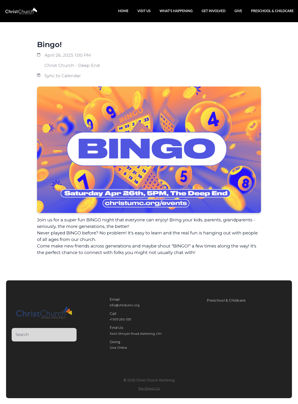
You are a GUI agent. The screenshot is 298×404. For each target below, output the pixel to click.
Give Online (118, 347)
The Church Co (149, 388)
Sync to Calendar (62, 75)
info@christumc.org (124, 305)
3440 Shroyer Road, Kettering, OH (135, 333)
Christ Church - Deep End (72, 65)
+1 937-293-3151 (120, 319)
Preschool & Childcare (226, 300)
